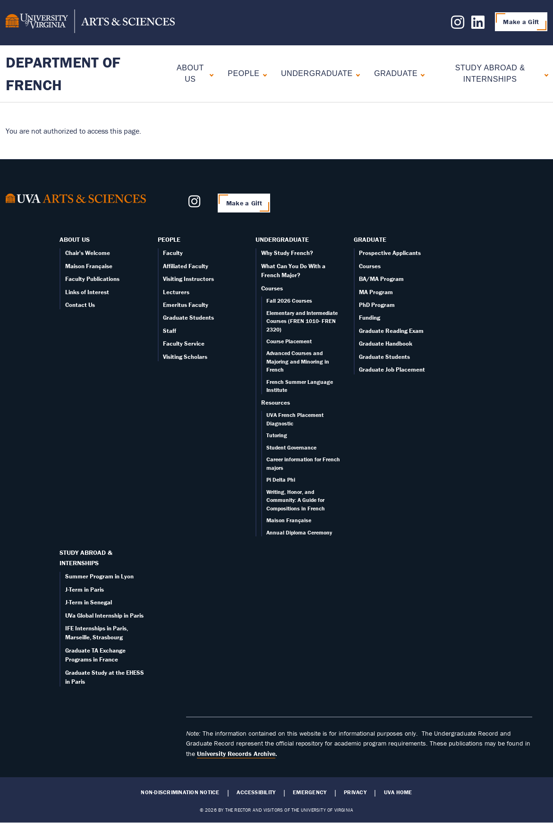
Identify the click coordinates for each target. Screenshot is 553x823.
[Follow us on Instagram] (457, 25)
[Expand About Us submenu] (209, 74)
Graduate (395, 73)
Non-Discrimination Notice (180, 792)
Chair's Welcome (87, 253)
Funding (369, 318)
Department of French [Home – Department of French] (63, 73)
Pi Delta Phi (280, 479)
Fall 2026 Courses (289, 300)
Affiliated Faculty (185, 266)
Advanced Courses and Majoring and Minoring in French (297, 361)
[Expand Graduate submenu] (420, 74)
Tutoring (276, 435)
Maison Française (88, 266)
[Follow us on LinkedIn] (478, 25)
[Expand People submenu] (263, 74)
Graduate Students (188, 318)
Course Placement (289, 341)
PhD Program (377, 305)
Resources (275, 403)
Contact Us (80, 305)
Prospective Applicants (390, 253)
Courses (272, 288)
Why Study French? (287, 253)
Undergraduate (317, 73)
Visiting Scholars (185, 357)
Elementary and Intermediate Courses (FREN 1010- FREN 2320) (302, 321)
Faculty (173, 253)
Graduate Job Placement (392, 369)
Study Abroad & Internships (490, 73)
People (243, 73)
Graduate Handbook (385, 343)
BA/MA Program (381, 279)
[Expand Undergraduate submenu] (356, 74)
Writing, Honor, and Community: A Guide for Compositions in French (295, 500)
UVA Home (398, 792)
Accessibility (256, 792)
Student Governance (291, 447)
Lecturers (176, 292)
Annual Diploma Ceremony (299, 532)
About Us (190, 73)
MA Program (376, 292)
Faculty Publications (92, 279)
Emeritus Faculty (185, 305)
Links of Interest (87, 292)
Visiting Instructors (188, 279)
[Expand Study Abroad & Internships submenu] (544, 74)
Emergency (309, 792)
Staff (169, 331)
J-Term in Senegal (88, 602)
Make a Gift (521, 21)
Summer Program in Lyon (99, 576)
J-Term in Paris (84, 589)
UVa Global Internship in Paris (104, 615)
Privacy (355, 792)
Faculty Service (183, 343)
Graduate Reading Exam (391, 331)
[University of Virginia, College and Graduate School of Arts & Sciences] (90, 22)
